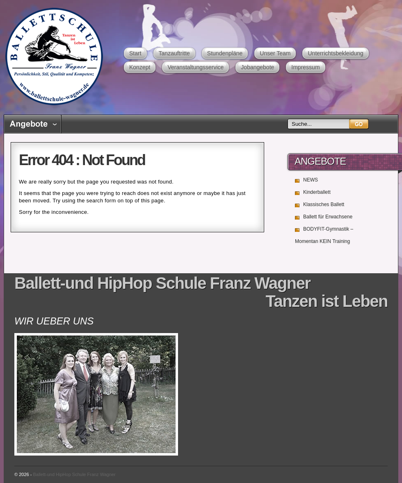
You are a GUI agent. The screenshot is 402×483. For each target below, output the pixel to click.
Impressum (305, 67)
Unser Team (275, 53)
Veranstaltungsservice (195, 67)
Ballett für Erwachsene (327, 217)
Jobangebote (257, 67)
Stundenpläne (224, 53)
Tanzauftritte (174, 53)
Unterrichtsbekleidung (335, 53)
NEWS (310, 180)
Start (135, 53)
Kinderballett (317, 192)
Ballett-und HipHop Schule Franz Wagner (54, 56)
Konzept (139, 67)
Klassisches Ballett (323, 204)
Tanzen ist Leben (326, 301)
